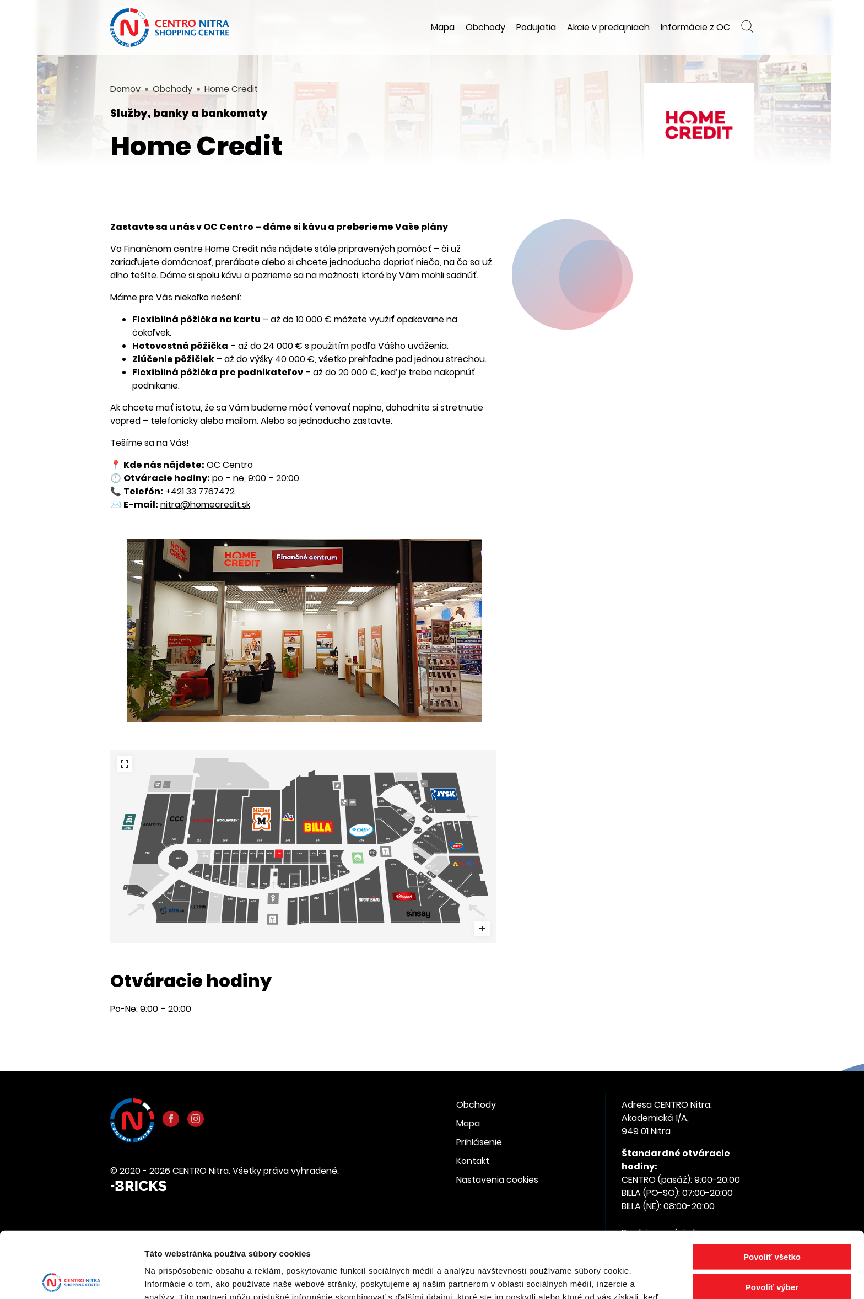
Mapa (443, 27)
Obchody (485, 27)
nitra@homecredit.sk (205, 504)
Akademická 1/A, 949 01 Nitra (655, 1125)
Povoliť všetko (772, 1188)
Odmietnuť (771, 1248)
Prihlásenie (479, 1142)
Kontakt (472, 1161)
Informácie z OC (695, 27)
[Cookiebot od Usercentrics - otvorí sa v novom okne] (71, 1277)
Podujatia (536, 27)
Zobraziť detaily (575, 1277)
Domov (125, 89)
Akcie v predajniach (608, 27)
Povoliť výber (772, 1218)
